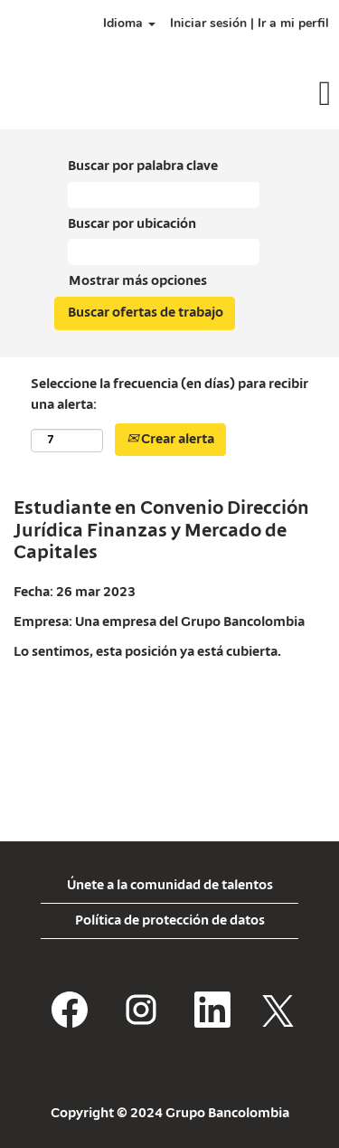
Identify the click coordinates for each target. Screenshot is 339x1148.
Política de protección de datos (170, 921)
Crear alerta (170, 439)
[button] (282, 95)
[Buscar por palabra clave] (163, 195)
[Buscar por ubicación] (163, 252)
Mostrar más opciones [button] (138, 281)
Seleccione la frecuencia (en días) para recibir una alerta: (169, 395)
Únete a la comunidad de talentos (170, 885)
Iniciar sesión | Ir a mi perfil (249, 23)
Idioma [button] (129, 23)
